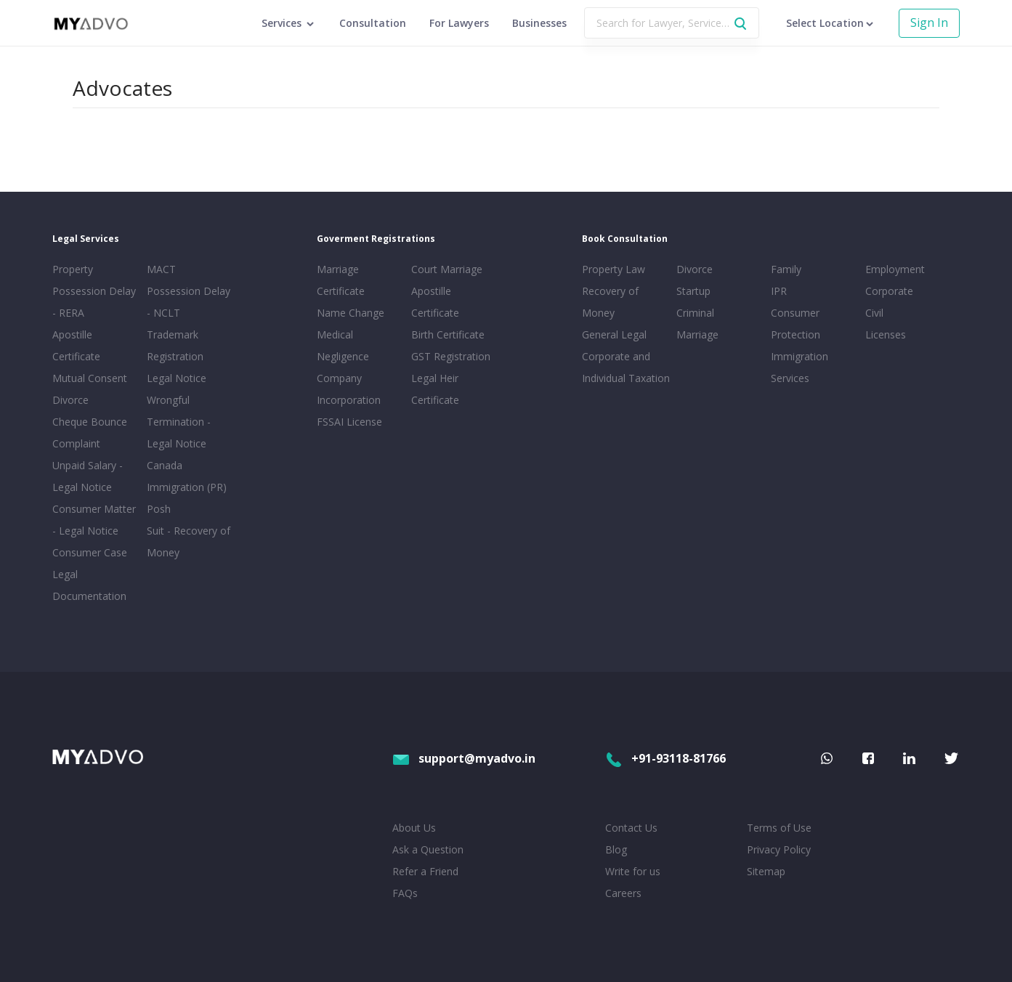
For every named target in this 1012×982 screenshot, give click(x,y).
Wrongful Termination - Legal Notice (179, 421)
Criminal (695, 313)
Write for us (632, 871)
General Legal (614, 334)
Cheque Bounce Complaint (89, 432)
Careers (623, 893)
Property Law (613, 269)
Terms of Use (779, 828)
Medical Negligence (343, 345)
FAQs (405, 893)
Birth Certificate (448, 334)
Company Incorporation (349, 389)
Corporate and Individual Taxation (626, 367)
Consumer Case (89, 552)
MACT (161, 269)
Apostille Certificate (76, 345)
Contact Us (631, 828)
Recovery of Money (610, 302)
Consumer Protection (795, 323)
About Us (414, 828)
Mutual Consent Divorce (89, 389)
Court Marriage (446, 269)
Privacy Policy (779, 849)
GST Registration (450, 356)
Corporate (889, 291)
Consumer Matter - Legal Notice (94, 519)
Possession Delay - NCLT (188, 302)
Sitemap (766, 871)
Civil (874, 313)
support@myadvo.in (463, 758)
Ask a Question (428, 849)
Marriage (697, 334)
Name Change (350, 313)
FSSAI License (349, 422)
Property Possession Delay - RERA (94, 291)
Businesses (539, 23)
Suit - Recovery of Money (188, 541)
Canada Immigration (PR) (187, 476)
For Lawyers (459, 23)
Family (786, 269)
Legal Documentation (89, 585)
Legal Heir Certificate (435, 389)
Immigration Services (799, 367)
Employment (895, 269)
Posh (159, 509)
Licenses (885, 334)
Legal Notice (176, 378)
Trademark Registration (175, 345)
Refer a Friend (425, 871)
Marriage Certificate (341, 280)
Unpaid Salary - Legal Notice (87, 476)
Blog (616, 849)
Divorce (694, 269)
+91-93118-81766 (665, 758)
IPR (779, 291)
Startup (693, 291)
